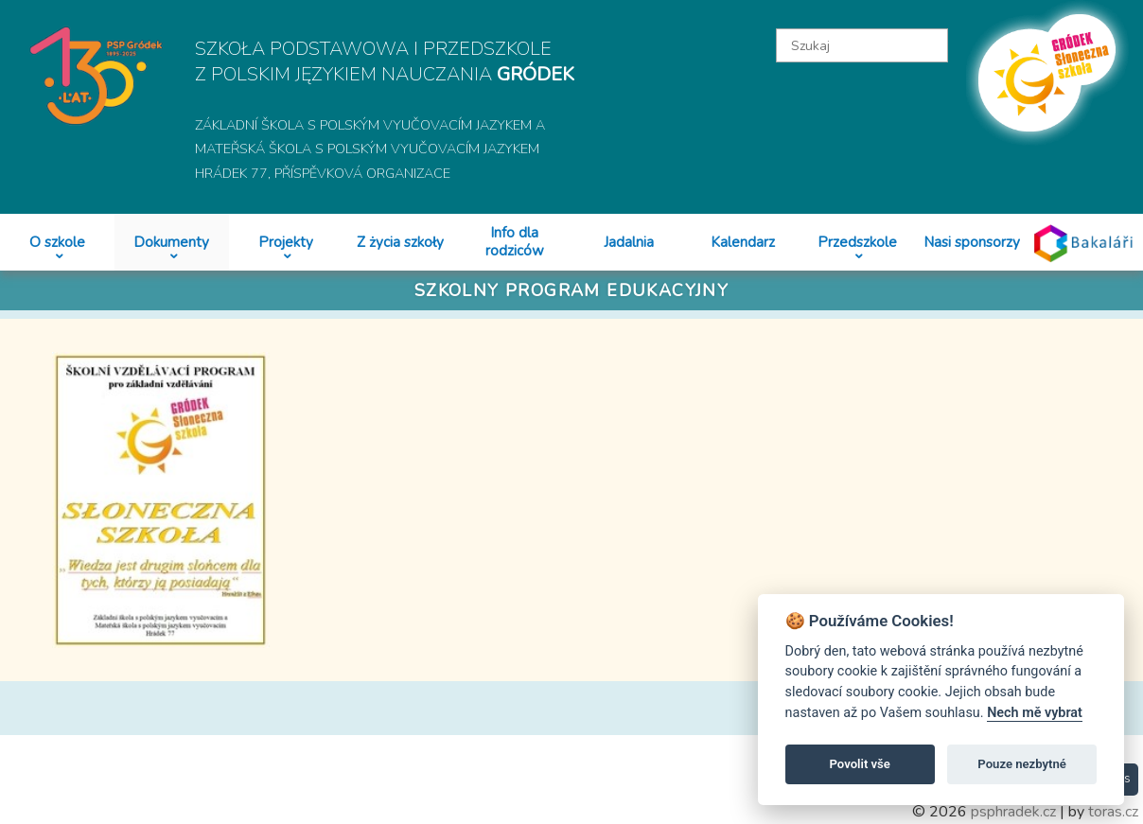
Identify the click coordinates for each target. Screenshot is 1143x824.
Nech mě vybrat (1034, 713)
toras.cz (1113, 811)
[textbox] (861, 45)
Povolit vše (860, 764)
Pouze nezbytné (1021, 764)
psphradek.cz (1013, 811)
